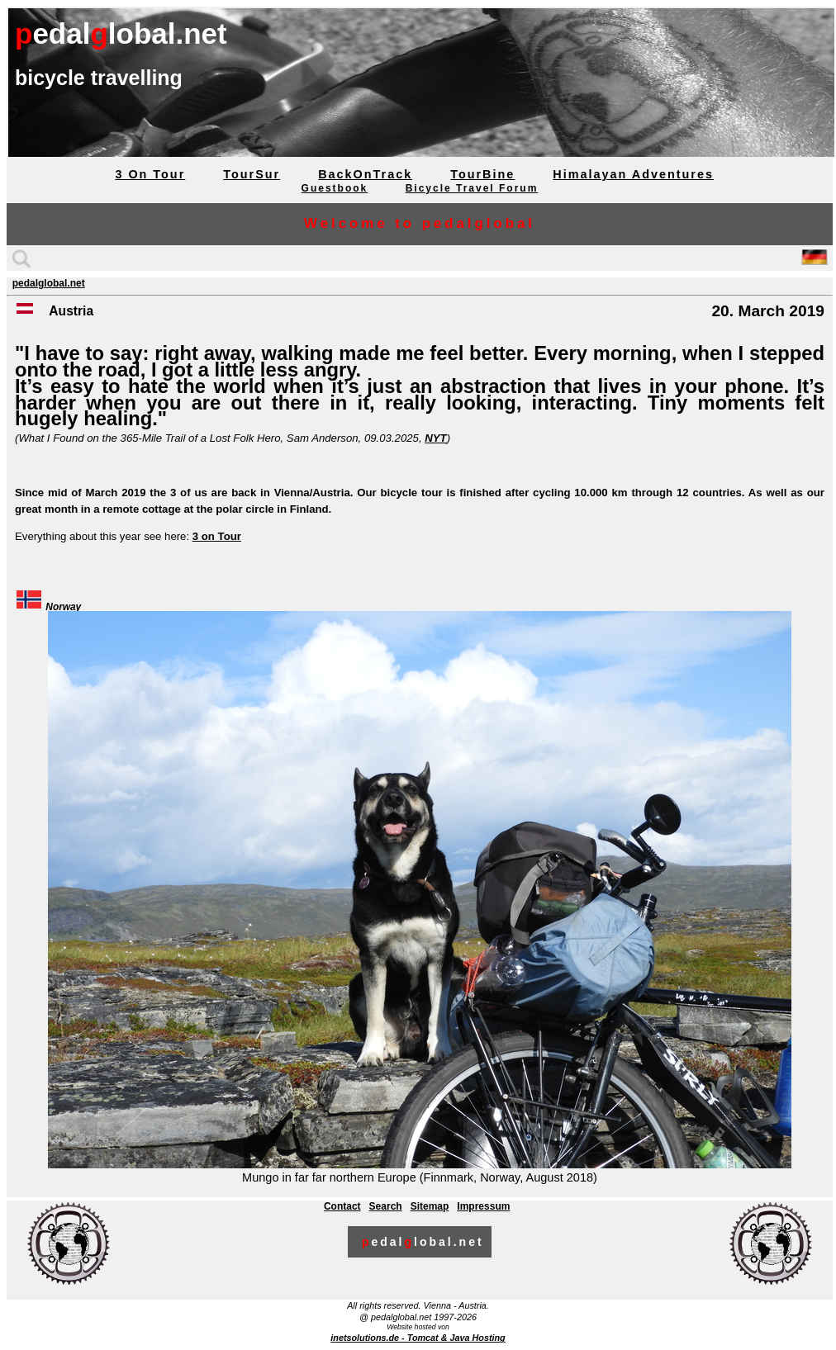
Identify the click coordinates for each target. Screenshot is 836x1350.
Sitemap (430, 1206)
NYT (435, 438)
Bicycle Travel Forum (472, 188)
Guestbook (335, 188)
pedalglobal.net (48, 283)
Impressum (483, 1206)
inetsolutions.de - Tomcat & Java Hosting (417, 1338)
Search (385, 1206)
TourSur (251, 174)
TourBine (482, 174)
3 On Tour (150, 174)
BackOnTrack (365, 174)
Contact (342, 1206)
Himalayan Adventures (633, 174)
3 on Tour (216, 536)
